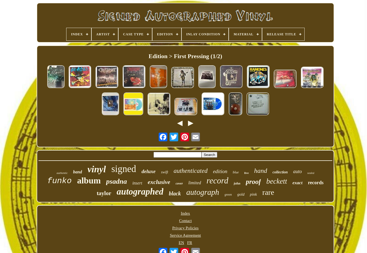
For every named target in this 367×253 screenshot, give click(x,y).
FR (189, 242)
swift (164, 172)
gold (241, 194)
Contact (185, 220)
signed (123, 169)
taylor (104, 193)
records (316, 182)
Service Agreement (185, 235)
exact (297, 182)
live (246, 172)
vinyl (96, 169)
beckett (276, 181)
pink (253, 194)
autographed (140, 191)
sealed (310, 172)
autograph (202, 192)
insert (137, 183)
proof (253, 181)
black (175, 193)
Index (185, 213)
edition (220, 171)
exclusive (159, 182)
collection (280, 172)
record (217, 180)
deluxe (149, 171)
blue (236, 172)
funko (59, 181)
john (237, 183)
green (228, 194)
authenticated (191, 170)
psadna (116, 181)
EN (181, 242)
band (77, 172)
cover (179, 183)
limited (194, 182)
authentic (62, 172)
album (89, 180)
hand (260, 170)
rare (268, 192)
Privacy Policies (185, 228)
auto (297, 171)
